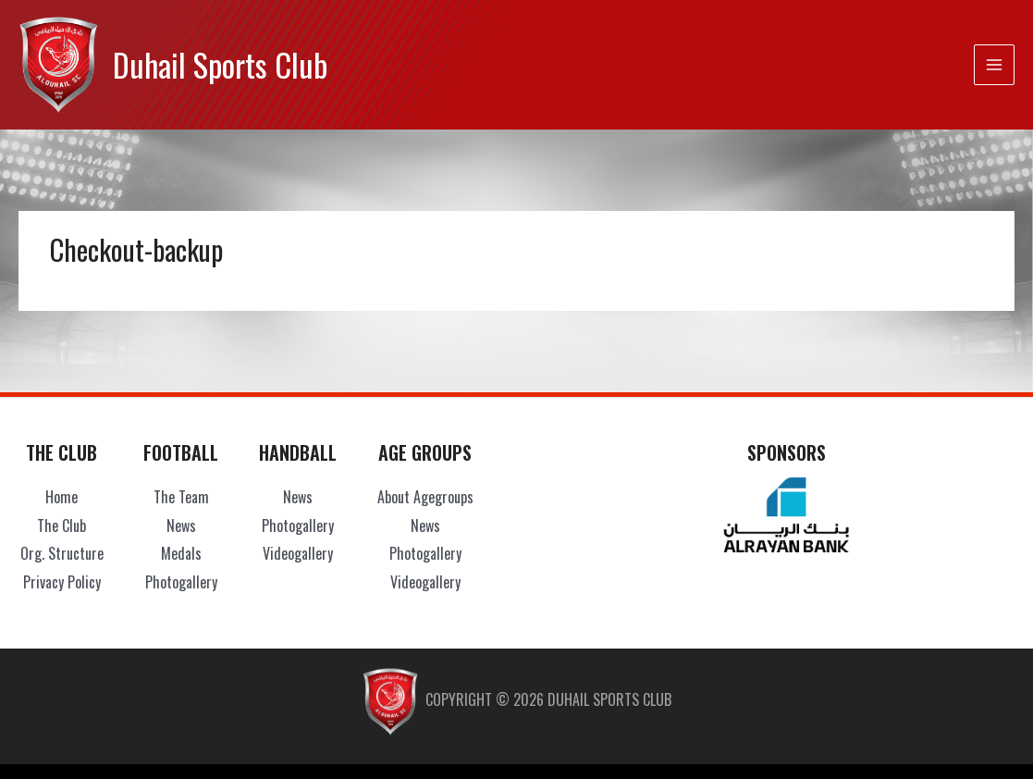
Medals (181, 553)
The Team (181, 497)
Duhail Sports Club (220, 64)
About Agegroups (425, 497)
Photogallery (181, 582)
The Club (61, 525)
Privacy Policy (62, 582)
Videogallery (298, 553)
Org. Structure (62, 553)
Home (61, 497)
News (181, 525)
